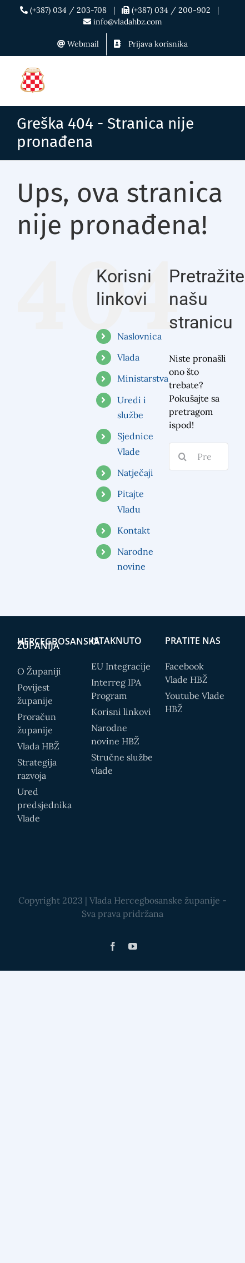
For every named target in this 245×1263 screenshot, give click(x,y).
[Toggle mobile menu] (222, 81)
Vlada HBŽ (38, 746)
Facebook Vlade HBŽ (186, 673)
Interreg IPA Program (116, 689)
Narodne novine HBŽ (115, 734)
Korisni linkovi (121, 711)
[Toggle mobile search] (200, 81)
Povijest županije (35, 694)
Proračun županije (36, 723)
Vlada (128, 357)
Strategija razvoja (37, 769)
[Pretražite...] (198, 456)
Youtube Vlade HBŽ (194, 702)
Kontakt (133, 530)
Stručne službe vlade (122, 764)
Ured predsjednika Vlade (44, 805)
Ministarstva (142, 378)
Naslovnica (139, 336)
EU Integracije (121, 666)
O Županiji (39, 671)
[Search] (183, 456)
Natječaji (135, 472)
